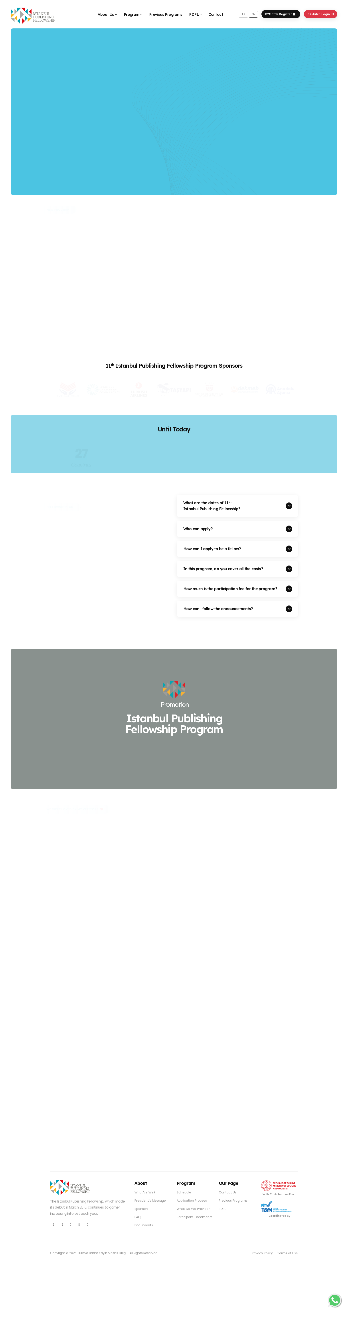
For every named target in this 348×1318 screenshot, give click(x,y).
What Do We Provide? (193, 1209)
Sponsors (141, 1209)
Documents (143, 1225)
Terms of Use (287, 1253)
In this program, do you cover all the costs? (223, 568)
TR (243, 14)
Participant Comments (194, 1217)
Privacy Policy (262, 1253)
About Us (106, 14)
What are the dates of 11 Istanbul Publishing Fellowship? (211, 505)
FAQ (137, 1217)
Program (131, 14)
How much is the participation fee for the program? (230, 588)
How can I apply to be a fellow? (212, 548)
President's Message (150, 1200)
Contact (215, 14)
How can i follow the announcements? (218, 608)
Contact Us (227, 1192)
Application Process (192, 1200)
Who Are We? (144, 1192)
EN (253, 14)
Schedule (184, 1192)
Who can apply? (198, 528)
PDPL (194, 14)
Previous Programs (165, 14)
